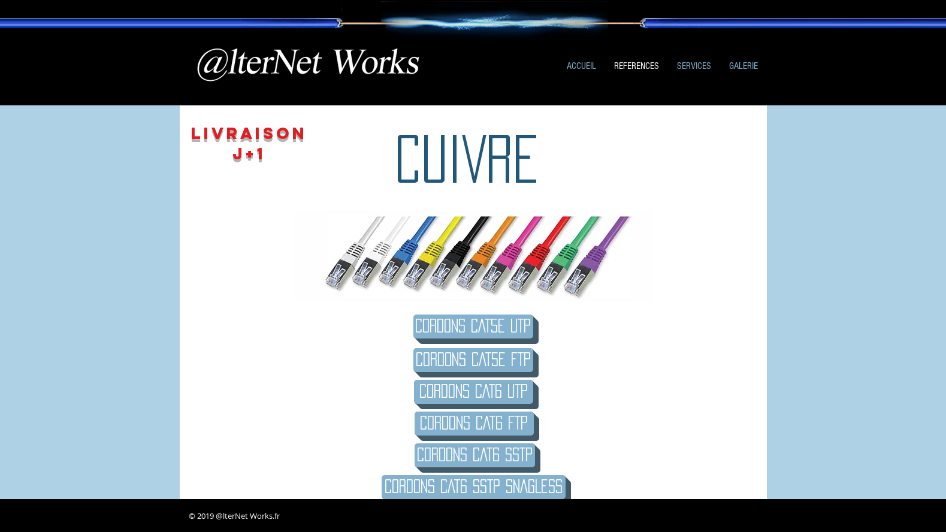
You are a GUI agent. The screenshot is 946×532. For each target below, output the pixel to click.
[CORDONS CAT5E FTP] (473, 360)
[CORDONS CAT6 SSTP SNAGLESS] (474, 487)
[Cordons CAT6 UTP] (473, 392)
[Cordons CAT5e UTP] (473, 326)
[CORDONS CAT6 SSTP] (475, 455)
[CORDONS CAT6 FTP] (474, 424)
